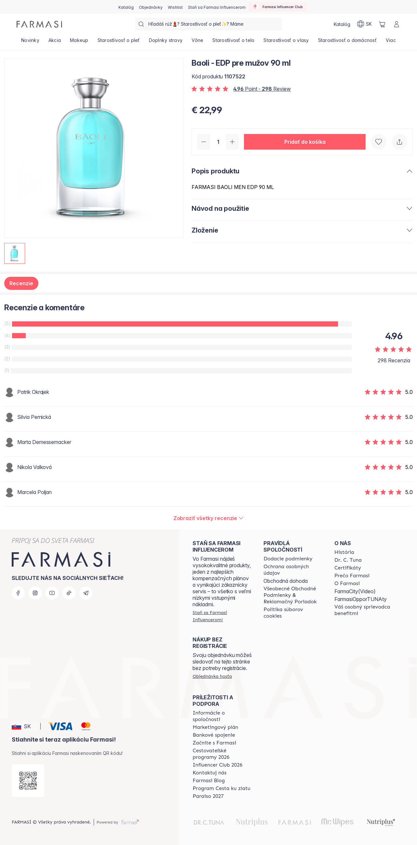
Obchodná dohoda (285, 581)
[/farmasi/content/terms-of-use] (293, 595)
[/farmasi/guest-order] (212, 676)
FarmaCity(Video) (355, 591)
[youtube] (52, 592)
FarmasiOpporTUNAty (360, 599)
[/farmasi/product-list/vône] (197, 42)
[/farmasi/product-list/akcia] (54, 42)
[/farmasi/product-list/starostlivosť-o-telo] (233, 42)
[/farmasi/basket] (382, 24)
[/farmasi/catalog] (126, 7)
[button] (305, 142)
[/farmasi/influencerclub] (277, 6)
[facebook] (18, 592)
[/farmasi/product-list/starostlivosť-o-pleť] (118, 42)
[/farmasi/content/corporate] (222, 716)
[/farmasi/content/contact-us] (209, 773)
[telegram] (85, 592)
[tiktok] (68, 592)
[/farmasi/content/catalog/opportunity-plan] (215, 727)
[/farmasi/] (39, 24)
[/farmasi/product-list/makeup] (79, 42)
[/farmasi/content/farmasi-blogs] (209, 780)
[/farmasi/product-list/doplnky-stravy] (165, 42)
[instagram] (35, 592)
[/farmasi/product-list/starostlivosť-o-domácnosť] (347, 42)
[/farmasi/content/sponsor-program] (221, 788)
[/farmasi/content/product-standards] (347, 568)
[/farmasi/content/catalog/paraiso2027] (208, 796)
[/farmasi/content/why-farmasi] (352, 575)
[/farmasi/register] (150, 7)
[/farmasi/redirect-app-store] (28, 780)
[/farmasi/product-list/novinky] (30, 42)
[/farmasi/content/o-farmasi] (347, 583)
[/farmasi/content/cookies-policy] (293, 612)
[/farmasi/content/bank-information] (214, 735)
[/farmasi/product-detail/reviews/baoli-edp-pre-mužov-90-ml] (208, 518)
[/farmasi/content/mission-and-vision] (348, 560)
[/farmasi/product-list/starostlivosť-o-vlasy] (286, 42)
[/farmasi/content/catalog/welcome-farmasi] (364, 610)
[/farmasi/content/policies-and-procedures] (293, 569)
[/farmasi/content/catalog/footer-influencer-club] (217, 765)
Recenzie (21, 283)
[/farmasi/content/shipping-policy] (288, 559)
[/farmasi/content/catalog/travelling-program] (222, 753)
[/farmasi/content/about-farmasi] (344, 552)
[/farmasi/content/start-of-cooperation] (214, 743)
